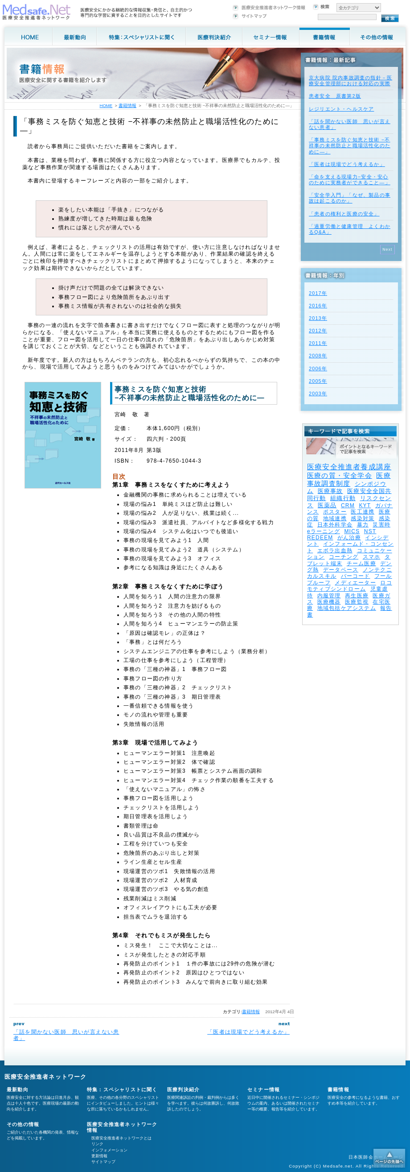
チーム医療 (361, 563)
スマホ (372, 557)
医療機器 (329, 602)
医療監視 (357, 602)
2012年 (318, 330)
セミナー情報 (263, 1089)
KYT (365, 505)
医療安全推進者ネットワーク (45, 1076)
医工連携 (362, 512)
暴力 (363, 525)
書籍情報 (251, 1011)
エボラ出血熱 (335, 550)
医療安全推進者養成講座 (349, 467)
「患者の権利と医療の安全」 (344, 213)
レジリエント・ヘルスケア (341, 109)
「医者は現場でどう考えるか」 (248, 1032)
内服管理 (329, 595)
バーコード (355, 576)
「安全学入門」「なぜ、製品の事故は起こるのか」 (349, 197)
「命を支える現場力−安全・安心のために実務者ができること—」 (349, 179)
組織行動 (343, 498)
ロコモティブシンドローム (349, 586)
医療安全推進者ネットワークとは (121, 1138)
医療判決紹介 (183, 1089)
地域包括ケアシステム (346, 608)
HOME (105, 105)
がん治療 (349, 537)
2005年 (318, 381)
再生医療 (357, 595)
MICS (352, 531)
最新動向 (18, 1089)
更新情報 (99, 1156)
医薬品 (327, 505)
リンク (97, 1144)
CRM (348, 505)
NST (370, 531)
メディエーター (355, 583)
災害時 (381, 525)
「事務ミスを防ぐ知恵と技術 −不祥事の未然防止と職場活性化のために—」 (349, 145)
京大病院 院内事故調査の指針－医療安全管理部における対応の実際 (350, 80)
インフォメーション (109, 1150)
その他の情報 (23, 1124)
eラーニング (323, 531)
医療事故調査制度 (349, 479)
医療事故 (330, 491)
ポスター (335, 512)
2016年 (318, 305)
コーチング (343, 557)
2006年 (318, 368)
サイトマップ (103, 1162)
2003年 (318, 393)
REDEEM (320, 537)
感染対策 (362, 518)
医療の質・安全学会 (339, 475)
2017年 (318, 293)
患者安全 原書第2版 (335, 96)
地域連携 (335, 518)
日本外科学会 (335, 525)
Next (387, 249)
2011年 (318, 343)
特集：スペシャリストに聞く (122, 1089)
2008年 (318, 355)
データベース (340, 570)
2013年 (318, 318)
